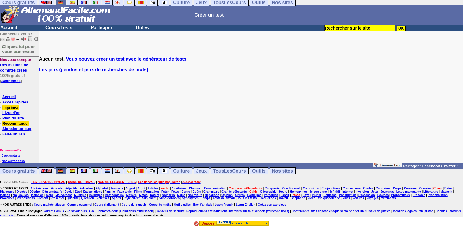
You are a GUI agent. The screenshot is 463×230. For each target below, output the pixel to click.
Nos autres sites (13, 161)
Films (138, 191)
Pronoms (419, 195)
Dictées (22, 191)
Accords (57, 188)
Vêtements (388, 198)
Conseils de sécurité (170, 211)
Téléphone (297, 198)
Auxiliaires (179, 188)
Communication (215, 188)
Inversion (362, 191)
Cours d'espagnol (79, 204)
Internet (347, 191)
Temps (206, 198)
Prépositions (26, 198)
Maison (5, 195)
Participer (102, 27)
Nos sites (282, 171)
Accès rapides (15, 102)
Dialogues (7, 191)
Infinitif (335, 191)
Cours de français (134, 204)
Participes (254, 195)
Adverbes (87, 188)
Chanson (195, 188)
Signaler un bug (16, 129)
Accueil (8, 27)
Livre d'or (11, 113)
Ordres (240, 195)
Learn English (245, 204)
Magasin (446, 191)
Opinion (227, 195)
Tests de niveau (224, 198)
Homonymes (298, 191)
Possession (366, 195)
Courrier (425, 188)
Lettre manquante (408, 191)
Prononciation (438, 195)
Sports (116, 198)
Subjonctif (149, 198)
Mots (49, 195)
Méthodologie (114, 195)
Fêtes (175, 191)
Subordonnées (169, 198)
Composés (272, 188)
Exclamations (92, 191)
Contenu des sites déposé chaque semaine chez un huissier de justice (341, 211)
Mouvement (63, 195)
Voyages (372, 198)
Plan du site (13, 118)
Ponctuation (347, 195)
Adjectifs (71, 188)
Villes (346, 198)
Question (87, 198)
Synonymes (190, 198)
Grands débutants (234, 191)
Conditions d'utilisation (136, 211)
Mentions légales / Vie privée (413, 211)
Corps (397, 188)
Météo (143, 195)
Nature (154, 195)
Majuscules (21, 195)
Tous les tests (247, 198)
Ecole (69, 191)
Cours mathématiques (49, 204)
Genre (185, 191)
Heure (283, 191)
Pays (306, 195)
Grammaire (211, 191)
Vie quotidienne (329, 198)
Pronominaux (400, 195)
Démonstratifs (52, 191)
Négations (212, 195)
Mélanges (95, 195)
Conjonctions (331, 188)
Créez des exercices (272, 204)
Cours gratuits (18, 171)
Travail (283, 198)
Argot (141, 188)
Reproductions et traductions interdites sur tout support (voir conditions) (237, 211)
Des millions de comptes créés (15, 64)
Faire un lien (13, 134)
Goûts (197, 191)
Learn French (224, 204)
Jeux (201, 171)
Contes (368, 188)
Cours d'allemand (106, 204)
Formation (151, 191)
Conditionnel (291, 188)
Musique (80, 195)
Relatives (102, 198)
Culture (181, 171)
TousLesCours (229, 171)
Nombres (168, 195)
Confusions (311, 188)
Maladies (37, 195)
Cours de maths (160, 204)
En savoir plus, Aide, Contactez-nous (93, 211)
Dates (448, 188)
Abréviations (40, 188)
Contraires (383, 188)
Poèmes (383, 195)
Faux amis (124, 191)
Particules (271, 195)
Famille (110, 191)
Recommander (15, 123)
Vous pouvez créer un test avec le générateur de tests (126, 58)
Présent (42, 198)
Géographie (268, 191)
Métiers (131, 195)
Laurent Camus (53, 211)
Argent (130, 188)
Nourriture (195, 195)
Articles (153, 188)
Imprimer (10, 107)
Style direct (132, 198)
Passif (285, 195)
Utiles (142, 27)
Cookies (441, 211)
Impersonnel (318, 191)
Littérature (430, 191)
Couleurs (410, 188)
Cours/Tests (58, 27)
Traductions (267, 198)
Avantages (10, 81)
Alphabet (102, 188)
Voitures (358, 198)
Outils (258, 171)
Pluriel (316, 195)
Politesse (329, 195)
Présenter (57, 198)
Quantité (73, 198)
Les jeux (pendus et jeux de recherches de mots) (93, 69)
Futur (165, 191)
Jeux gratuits (11, 155)
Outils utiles (182, 204)
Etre (78, 191)
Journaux (387, 191)
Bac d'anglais (202, 204)
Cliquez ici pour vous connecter (18, 49)
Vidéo (311, 198)
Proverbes (7, 198)
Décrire (35, 191)
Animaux (117, 188)
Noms (181, 195)
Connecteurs (352, 188)
